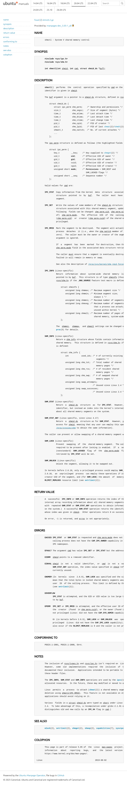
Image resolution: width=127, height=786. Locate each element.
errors (6, 37)
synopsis (7, 24)
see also (7, 50)
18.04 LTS (64, 3)
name (6, 19)
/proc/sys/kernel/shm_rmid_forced (106, 264)
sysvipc (120, 728)
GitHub (60, 775)
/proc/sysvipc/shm (66, 428)
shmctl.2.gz (48, 20)
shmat (107, 126)
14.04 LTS (37, 3)
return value (9, 33)
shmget (107, 153)
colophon (7, 54)
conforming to (10, 41)
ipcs (119, 680)
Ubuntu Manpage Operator (32, 775)
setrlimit (90, 480)
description (8, 28)
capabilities (103, 728)
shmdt (117, 126)
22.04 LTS (92, 3)
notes (6, 46)
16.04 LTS (51, 3)
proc (58, 329)
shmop (87, 728)
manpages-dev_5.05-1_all (59, 25)
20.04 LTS (78, 3)
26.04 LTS (61, 10)
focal (36, 20)
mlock (47, 728)
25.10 (49, 10)
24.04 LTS (37, 10)
